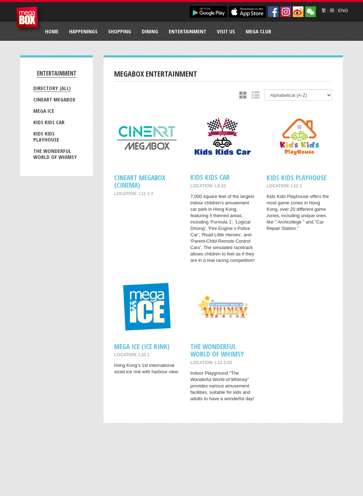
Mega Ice (43, 110)
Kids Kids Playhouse (46, 136)
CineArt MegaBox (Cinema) (139, 181)
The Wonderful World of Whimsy (55, 153)
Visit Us (226, 31)
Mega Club (258, 31)
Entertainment (187, 31)
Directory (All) (52, 88)
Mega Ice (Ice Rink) (141, 346)
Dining (150, 31)
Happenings (83, 31)
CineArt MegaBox (54, 99)
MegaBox (29, 19)
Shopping (119, 31)
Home (51, 31)
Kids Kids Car (49, 122)
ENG (343, 10)
